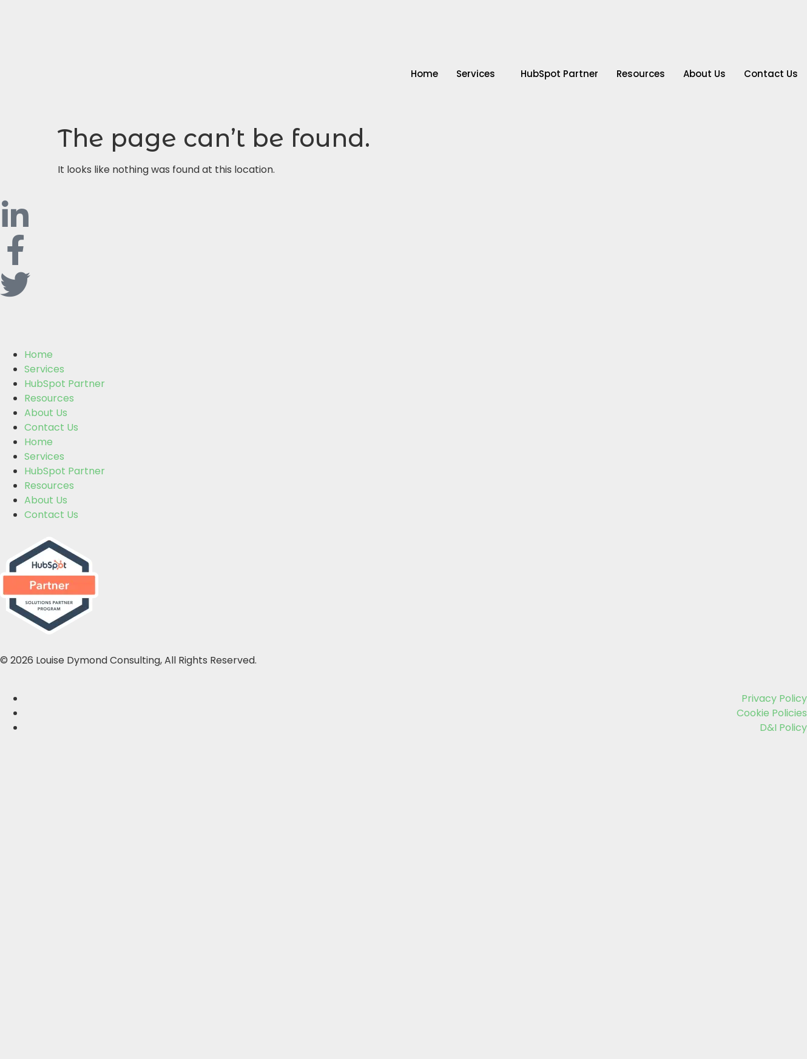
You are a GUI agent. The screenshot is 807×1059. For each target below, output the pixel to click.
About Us (704, 73)
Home (424, 73)
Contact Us (771, 73)
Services (475, 73)
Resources (640, 73)
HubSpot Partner (559, 73)
